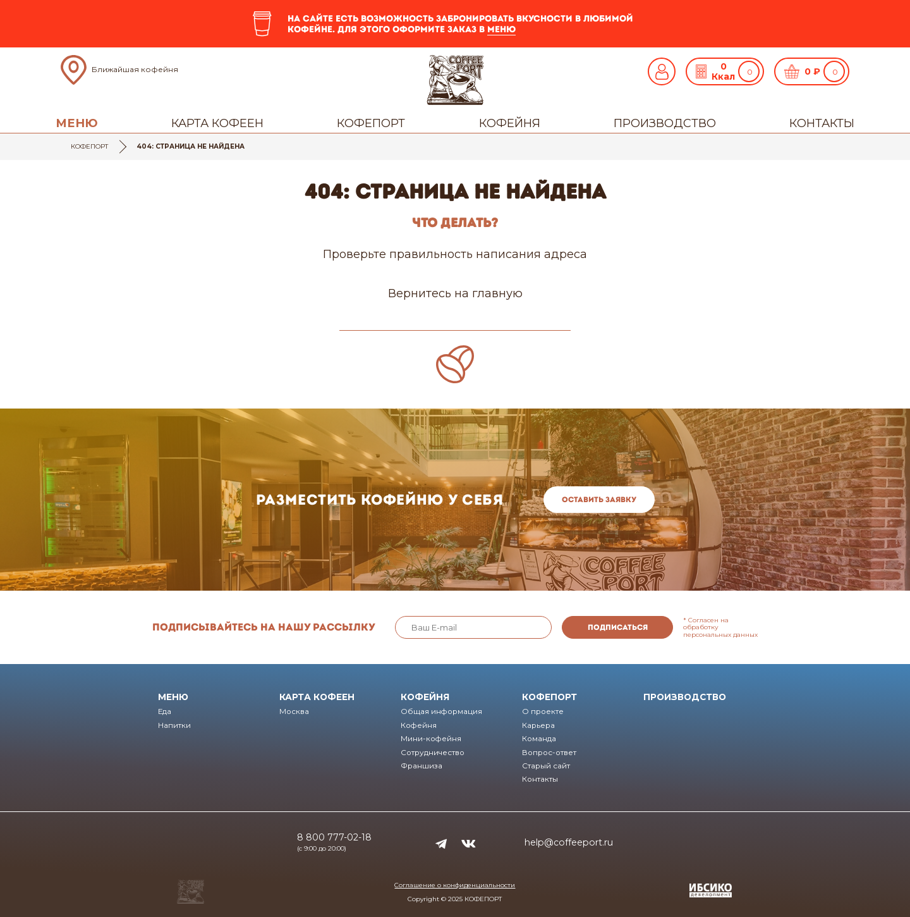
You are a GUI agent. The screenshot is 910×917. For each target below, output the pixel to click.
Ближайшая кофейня (135, 69)
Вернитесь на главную (455, 293)
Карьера (538, 725)
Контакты (821, 123)
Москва (294, 711)
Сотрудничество (432, 752)
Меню (77, 123)
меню (501, 29)
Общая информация (441, 711)
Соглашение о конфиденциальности (454, 885)
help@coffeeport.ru (569, 842)
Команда (539, 738)
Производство (665, 123)
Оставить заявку (599, 500)
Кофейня (509, 123)
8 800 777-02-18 (334, 837)
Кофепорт (371, 123)
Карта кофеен (217, 123)
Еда (164, 711)
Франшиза (421, 765)
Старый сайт (546, 765)
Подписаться (618, 627)
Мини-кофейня (431, 738)
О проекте (543, 711)
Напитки (174, 725)
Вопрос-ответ (549, 752)
